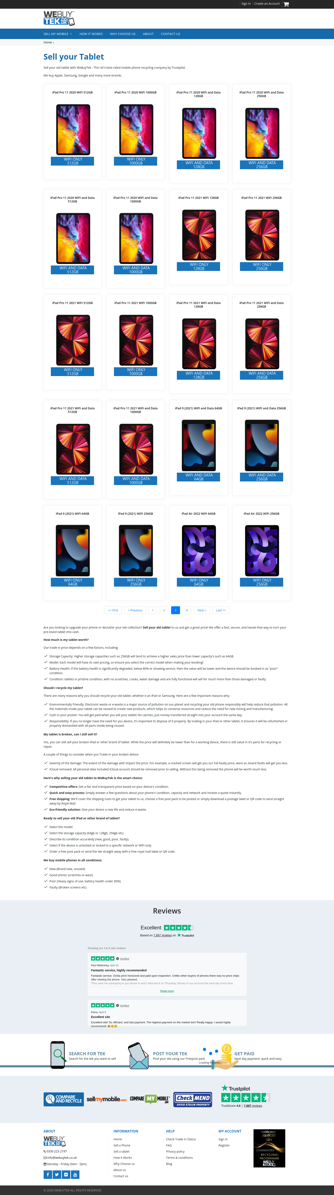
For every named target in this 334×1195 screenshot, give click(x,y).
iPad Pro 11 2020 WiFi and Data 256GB (261, 94)
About (148, 34)
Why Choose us (124, 1164)
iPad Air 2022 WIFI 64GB (198, 514)
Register (224, 1145)
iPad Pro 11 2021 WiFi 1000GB (135, 303)
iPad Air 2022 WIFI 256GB (261, 514)
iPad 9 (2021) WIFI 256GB (135, 514)
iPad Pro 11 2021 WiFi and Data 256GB (261, 304)
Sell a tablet (121, 1151)
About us (120, 1170)
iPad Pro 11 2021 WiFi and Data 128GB (198, 304)
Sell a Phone (122, 1145)
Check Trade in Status (181, 1139)
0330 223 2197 (55, 1151)
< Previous (135, 610)
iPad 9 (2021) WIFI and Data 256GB (261, 408)
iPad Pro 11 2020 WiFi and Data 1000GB (135, 199)
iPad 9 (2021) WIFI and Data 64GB (198, 408)
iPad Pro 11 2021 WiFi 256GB (261, 198)
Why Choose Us (123, 34)
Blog (169, 1164)
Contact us (170, 34)
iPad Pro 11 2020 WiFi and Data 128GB (198, 94)
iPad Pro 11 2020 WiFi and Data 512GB (72, 199)
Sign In (246, 3)
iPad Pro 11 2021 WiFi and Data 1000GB (135, 410)
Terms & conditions (179, 1158)
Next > (201, 610)
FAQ (169, 1145)
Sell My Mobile (58, 34)
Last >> (221, 610)
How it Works (91, 34)
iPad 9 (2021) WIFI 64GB (72, 514)
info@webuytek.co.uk (60, 1158)
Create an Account (267, 3)
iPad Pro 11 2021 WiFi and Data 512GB (72, 410)
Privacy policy (175, 1151)
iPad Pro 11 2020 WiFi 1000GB (135, 92)
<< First (113, 610)
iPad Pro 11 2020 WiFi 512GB (72, 92)
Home (48, 42)
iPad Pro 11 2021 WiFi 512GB (72, 303)
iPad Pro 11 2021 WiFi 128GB (198, 198)
